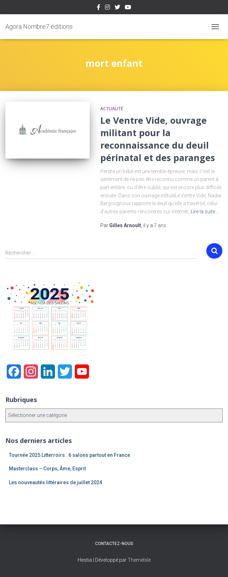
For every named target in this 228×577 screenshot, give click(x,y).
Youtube (128, 8)
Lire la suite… (204, 211)
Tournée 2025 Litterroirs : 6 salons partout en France (69, 455)
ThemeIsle (139, 560)
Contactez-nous (114, 543)
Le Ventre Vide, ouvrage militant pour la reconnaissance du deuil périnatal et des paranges (157, 139)
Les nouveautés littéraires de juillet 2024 (55, 482)
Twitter (117, 8)
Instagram (107, 8)
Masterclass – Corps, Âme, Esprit (47, 468)
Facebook (98, 8)
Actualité (111, 109)
